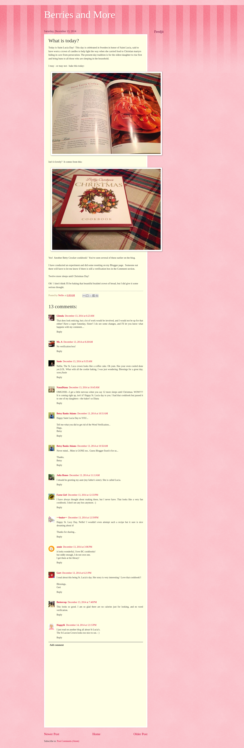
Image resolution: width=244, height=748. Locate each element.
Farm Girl (62, 495)
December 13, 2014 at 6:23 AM (79, 316)
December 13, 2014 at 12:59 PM (83, 517)
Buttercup (62, 602)
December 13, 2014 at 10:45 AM (84, 387)
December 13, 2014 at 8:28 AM (78, 342)
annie (59, 547)
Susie (59, 361)
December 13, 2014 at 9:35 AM (77, 361)
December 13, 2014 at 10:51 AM (92, 413)
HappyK (61, 625)
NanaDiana (62, 387)
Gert (59, 573)
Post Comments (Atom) (68, 741)
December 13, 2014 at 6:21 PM (76, 573)
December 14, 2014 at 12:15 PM (81, 625)
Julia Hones (62, 475)
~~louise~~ (62, 517)
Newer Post (51, 734)
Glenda (60, 316)
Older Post (140, 734)
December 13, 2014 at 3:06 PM (77, 547)
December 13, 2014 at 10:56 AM (92, 446)
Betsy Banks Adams (66, 413)
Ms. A (60, 342)
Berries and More (79, 14)
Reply (59, 332)
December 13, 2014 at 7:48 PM (82, 602)
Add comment (57, 645)
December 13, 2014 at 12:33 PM (83, 495)
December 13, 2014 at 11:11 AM (84, 475)
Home (96, 734)
